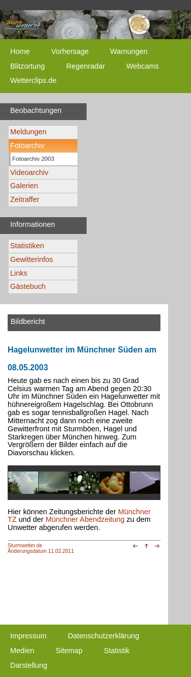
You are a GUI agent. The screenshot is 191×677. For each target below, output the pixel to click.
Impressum (28, 636)
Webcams (142, 66)
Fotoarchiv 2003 (33, 159)
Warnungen (129, 51)
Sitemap (69, 650)
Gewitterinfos (31, 259)
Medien (22, 650)
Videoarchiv (29, 172)
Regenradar (85, 66)
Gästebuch (28, 286)
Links (19, 273)
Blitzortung (27, 66)
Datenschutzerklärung (103, 636)
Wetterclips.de (33, 80)
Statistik (116, 650)
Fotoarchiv (27, 145)
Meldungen (28, 132)
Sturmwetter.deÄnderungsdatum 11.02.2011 (41, 548)
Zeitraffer (24, 199)
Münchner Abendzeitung (84, 519)
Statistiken (27, 246)
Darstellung (28, 665)
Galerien (24, 186)
